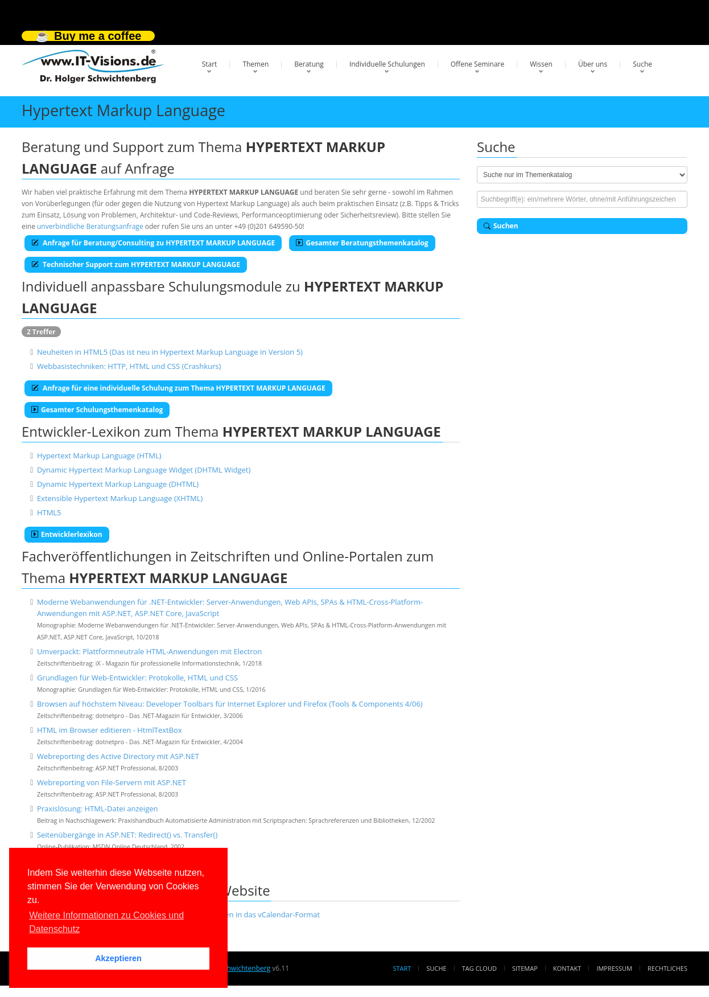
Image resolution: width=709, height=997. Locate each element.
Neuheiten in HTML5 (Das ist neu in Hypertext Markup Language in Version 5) (170, 352)
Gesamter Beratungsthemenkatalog (362, 243)
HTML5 (49, 512)
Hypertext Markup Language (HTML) (99, 455)
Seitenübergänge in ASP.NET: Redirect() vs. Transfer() (127, 835)
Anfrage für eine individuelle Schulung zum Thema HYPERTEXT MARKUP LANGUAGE (178, 388)
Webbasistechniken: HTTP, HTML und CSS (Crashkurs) (129, 366)
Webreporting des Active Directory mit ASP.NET (118, 756)
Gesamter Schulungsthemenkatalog (97, 410)
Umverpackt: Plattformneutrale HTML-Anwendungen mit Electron (149, 651)
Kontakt (567, 968)
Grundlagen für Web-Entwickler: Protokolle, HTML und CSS (137, 677)
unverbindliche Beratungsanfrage (90, 226)
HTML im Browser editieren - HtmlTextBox (109, 730)
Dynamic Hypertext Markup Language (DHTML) (118, 484)
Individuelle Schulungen (387, 64)
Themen (255, 64)
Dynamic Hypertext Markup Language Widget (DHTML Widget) (143, 470)
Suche (642, 64)
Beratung (309, 64)
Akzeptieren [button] (118, 958)
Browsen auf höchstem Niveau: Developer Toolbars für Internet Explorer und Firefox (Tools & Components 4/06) (230, 704)
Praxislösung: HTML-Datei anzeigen (97, 808)
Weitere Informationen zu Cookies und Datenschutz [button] (106, 922)
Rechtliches (667, 968)
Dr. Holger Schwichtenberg (228, 968)
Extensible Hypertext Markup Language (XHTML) (120, 498)
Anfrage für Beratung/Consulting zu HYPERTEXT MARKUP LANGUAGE (153, 243)
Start (209, 64)
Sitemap (525, 968)
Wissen (541, 64)
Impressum (614, 968)
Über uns (592, 64)
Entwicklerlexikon (66, 534)
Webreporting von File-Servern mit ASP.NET (111, 782)
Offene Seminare (478, 64)
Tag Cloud (479, 968)
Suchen (501, 226)
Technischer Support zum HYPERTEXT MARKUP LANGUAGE (135, 264)
